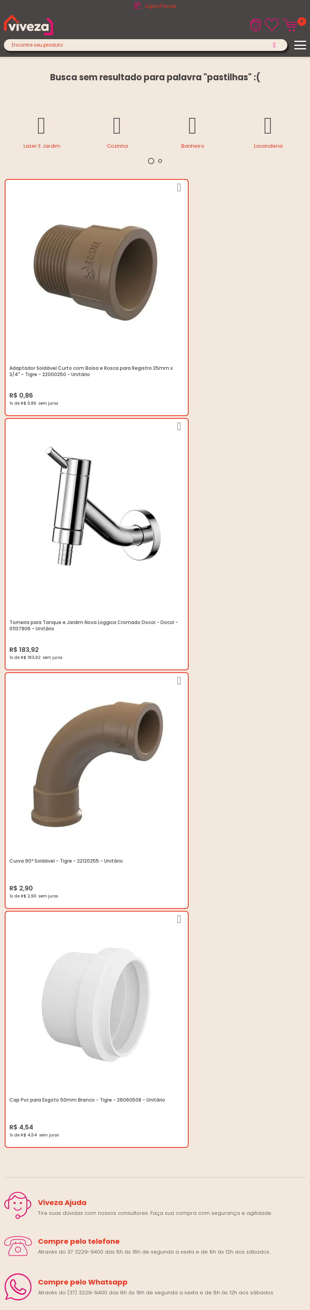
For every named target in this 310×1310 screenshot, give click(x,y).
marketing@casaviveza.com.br (43, 1025)
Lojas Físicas (161, 6)
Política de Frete (24, 938)
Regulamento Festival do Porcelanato (52, 957)
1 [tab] (151, 161)
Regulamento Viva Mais (34, 966)
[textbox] (145, 45)
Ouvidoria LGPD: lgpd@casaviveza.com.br (57, 985)
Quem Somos (22, 919)
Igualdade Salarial (27, 975)
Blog (9, 910)
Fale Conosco (22, 1044)
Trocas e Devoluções (31, 947)
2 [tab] (160, 161)
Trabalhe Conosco (28, 928)
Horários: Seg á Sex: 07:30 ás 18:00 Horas (56, 1034)
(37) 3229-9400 (24, 1015)
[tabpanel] (41, 131)
